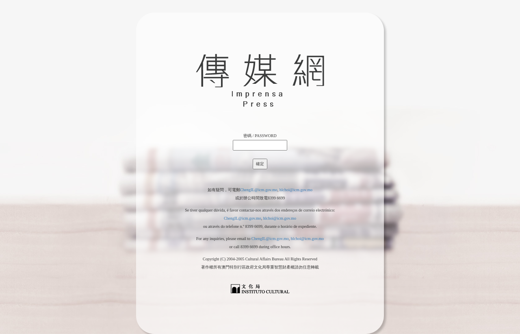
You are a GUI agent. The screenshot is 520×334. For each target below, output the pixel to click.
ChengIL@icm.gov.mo (258, 190)
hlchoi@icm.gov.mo (296, 190)
